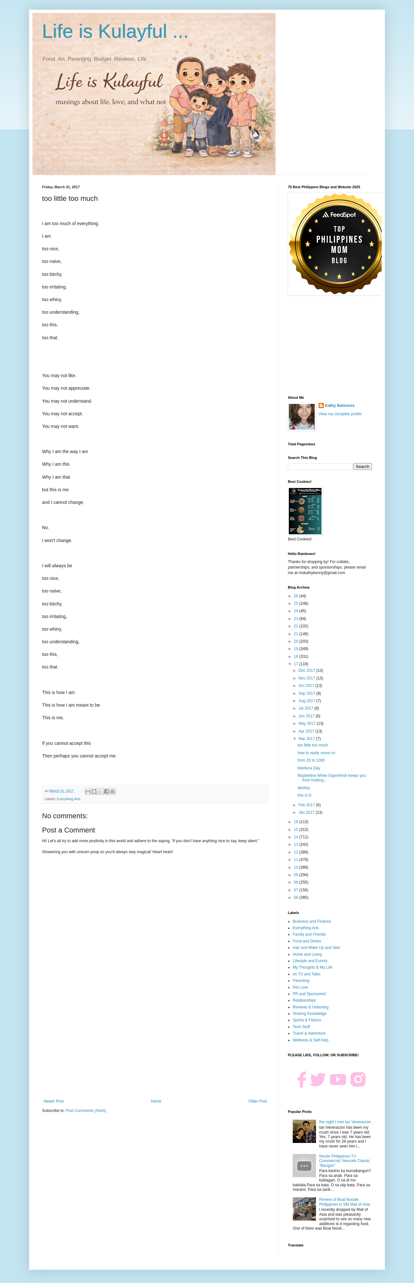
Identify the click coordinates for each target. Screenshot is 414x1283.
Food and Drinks (307, 941)
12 (297, 852)
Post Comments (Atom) (86, 1110)
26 (297, 596)
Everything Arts (69, 799)
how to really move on (316, 753)
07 (297, 890)
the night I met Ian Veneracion (345, 1122)
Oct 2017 (307, 685)
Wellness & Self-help (311, 1040)
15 (297, 829)
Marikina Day (309, 768)
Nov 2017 (307, 678)
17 (297, 664)
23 (297, 618)
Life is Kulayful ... (115, 31)
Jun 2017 (307, 716)
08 (297, 882)
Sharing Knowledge (309, 1013)
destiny (304, 788)
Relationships (304, 1000)
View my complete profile (340, 414)
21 (297, 634)
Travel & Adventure (309, 1033)
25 (297, 603)
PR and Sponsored (309, 994)
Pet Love (300, 987)
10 (297, 867)
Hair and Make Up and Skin (316, 947)
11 (297, 859)
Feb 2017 (307, 805)
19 (297, 649)
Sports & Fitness (307, 1020)
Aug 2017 (307, 701)
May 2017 (308, 723)
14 (297, 837)
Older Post (257, 1101)
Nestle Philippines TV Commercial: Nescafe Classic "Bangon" (344, 1161)
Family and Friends (309, 934)
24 (297, 611)
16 (297, 822)
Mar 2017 (307, 738)
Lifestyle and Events (310, 961)
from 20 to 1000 (311, 760)
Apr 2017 (307, 731)
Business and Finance (312, 921)
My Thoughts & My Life (312, 967)
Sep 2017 (307, 693)
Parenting (301, 980)
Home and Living (307, 954)
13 (297, 844)
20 (297, 641)
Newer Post (54, 1101)
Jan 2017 (307, 812)
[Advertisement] (155, 1045)
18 (297, 656)
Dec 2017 (307, 670)
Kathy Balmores (339, 405)
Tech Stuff (301, 1027)
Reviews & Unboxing (311, 1007)
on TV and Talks (307, 974)
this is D (304, 795)
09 (297, 875)
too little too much (313, 745)
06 (297, 897)
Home (156, 1101)
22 (297, 626)
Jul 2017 (306, 708)
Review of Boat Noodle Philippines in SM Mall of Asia (344, 1201)
